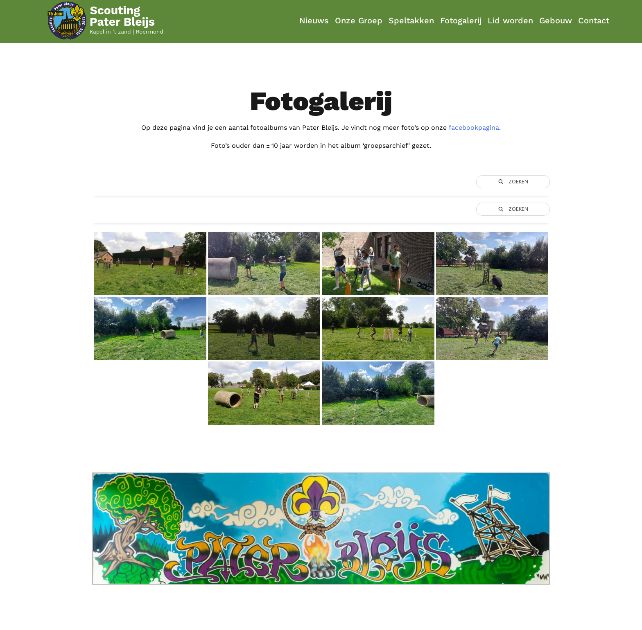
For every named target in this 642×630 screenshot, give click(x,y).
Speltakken (411, 20)
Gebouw (555, 20)
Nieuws (314, 20)
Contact (593, 20)
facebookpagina (474, 127)
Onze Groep (358, 20)
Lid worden (510, 20)
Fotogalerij (461, 20)
